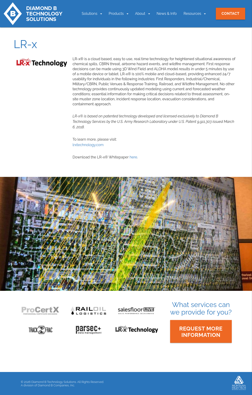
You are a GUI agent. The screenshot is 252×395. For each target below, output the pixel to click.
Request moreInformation (201, 331)
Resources (192, 13)
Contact (230, 13)
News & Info (167, 13)
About (140, 13)
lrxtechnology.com (88, 145)
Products (116, 13)
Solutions (89, 13)
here (133, 157)
